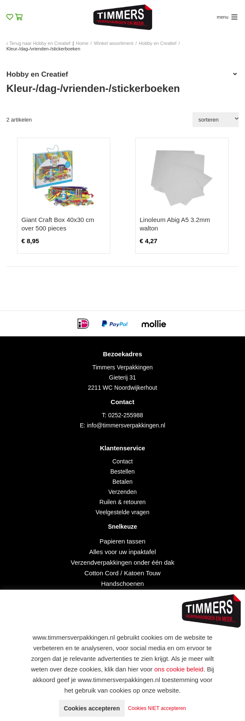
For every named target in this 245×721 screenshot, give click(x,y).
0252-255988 (125, 415)
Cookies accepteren (92, 708)
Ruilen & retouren (123, 502)
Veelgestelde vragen (123, 512)
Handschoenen (122, 583)
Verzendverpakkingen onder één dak (122, 562)
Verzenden (123, 491)
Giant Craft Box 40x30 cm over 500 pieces (58, 224)
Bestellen (122, 471)
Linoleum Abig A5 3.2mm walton (175, 224)
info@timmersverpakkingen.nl (126, 425)
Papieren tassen (122, 541)
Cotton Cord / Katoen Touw (122, 573)
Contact (122, 461)
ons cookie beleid (178, 669)
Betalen (122, 481)
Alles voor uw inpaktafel (122, 551)
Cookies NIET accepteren (157, 708)
